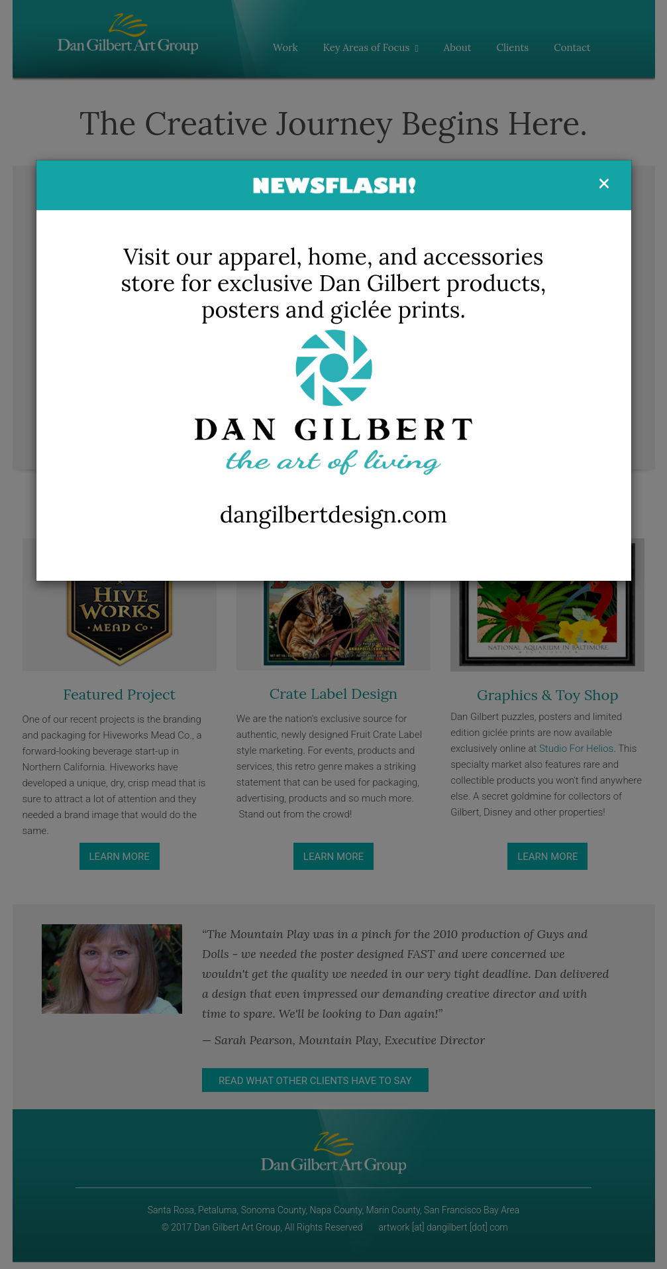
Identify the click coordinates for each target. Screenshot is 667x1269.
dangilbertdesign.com (333, 514)
